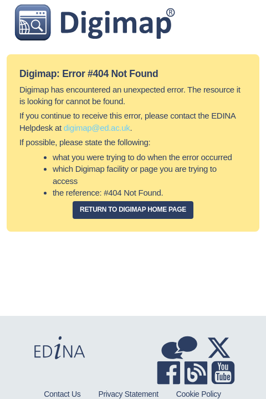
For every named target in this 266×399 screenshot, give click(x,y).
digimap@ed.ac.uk (97, 127)
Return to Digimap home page (133, 209)
